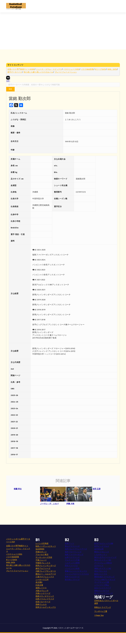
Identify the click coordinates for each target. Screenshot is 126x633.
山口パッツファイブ (102, 588)
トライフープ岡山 (101, 585)
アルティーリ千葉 (72, 560)
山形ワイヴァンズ (72, 557)
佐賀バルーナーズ (43, 602)
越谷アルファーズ (43, 568)
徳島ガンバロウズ (101, 591)
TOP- (8, 78)
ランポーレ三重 (100, 611)
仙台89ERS (40, 549)
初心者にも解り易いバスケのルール (38, 72)
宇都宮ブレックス (43, 563)
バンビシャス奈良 (72, 568)
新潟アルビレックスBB (103, 543)
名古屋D (39, 582)
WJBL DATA (10, 562)
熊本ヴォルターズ (72, 577)
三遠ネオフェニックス (45, 577)
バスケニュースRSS (71, 69)
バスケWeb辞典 (87, 69)
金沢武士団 (98, 549)
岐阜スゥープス (100, 574)
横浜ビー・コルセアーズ (46, 574)
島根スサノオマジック (45, 596)
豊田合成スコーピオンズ (104, 577)
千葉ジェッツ (41, 560)
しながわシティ (100, 554)
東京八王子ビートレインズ (105, 557)
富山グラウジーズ (72, 546)
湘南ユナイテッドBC (102, 568)
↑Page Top (99, 615)
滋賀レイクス (41, 588)
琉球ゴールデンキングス (46, 607)
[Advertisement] (63, 31)
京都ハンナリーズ (43, 593)
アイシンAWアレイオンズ (104, 579)
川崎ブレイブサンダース (46, 571)
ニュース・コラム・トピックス (49, 69)
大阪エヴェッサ (42, 591)
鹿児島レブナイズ (72, 579)
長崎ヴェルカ (41, 604)
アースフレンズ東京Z (103, 563)
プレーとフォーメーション (66, 72)
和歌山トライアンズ (102, 607)
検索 (10, 89)
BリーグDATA (100, 69)
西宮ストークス (71, 565)
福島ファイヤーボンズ (74, 554)
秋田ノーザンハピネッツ (46, 546)
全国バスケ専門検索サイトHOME (21, 69)
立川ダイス (98, 565)
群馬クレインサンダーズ (46, 565)
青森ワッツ (69, 543)
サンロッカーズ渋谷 (44, 557)
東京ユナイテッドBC (102, 560)
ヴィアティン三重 (101, 582)
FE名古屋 (39, 585)
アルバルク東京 (42, 554)
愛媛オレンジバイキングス (76, 571)
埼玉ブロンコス (100, 571)
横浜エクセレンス (101, 552)
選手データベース (14, 72)
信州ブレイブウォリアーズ (76, 549)
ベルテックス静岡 (72, 563)
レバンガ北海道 (42, 543)
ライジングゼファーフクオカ (77, 574)
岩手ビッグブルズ (101, 546)
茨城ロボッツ (41, 552)
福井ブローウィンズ (73, 552)
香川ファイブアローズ (103, 593)
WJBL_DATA (112, 69)
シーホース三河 (42, 579)
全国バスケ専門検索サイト (17, 546)
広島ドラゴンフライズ (45, 599)
